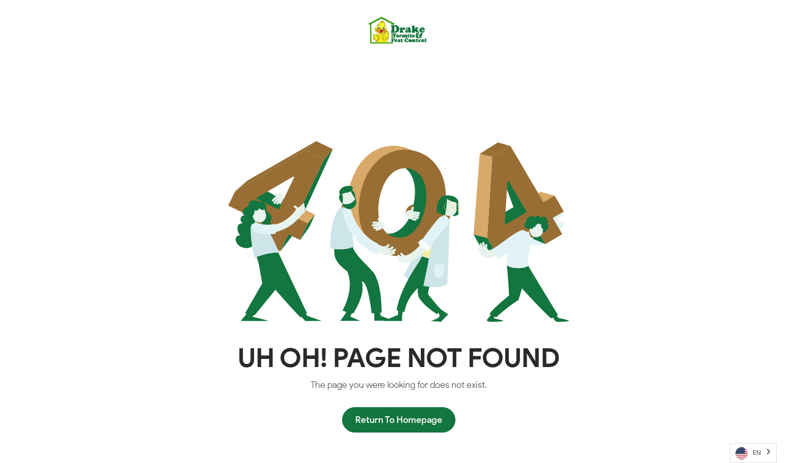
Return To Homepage (398, 419)
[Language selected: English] (753, 453)
